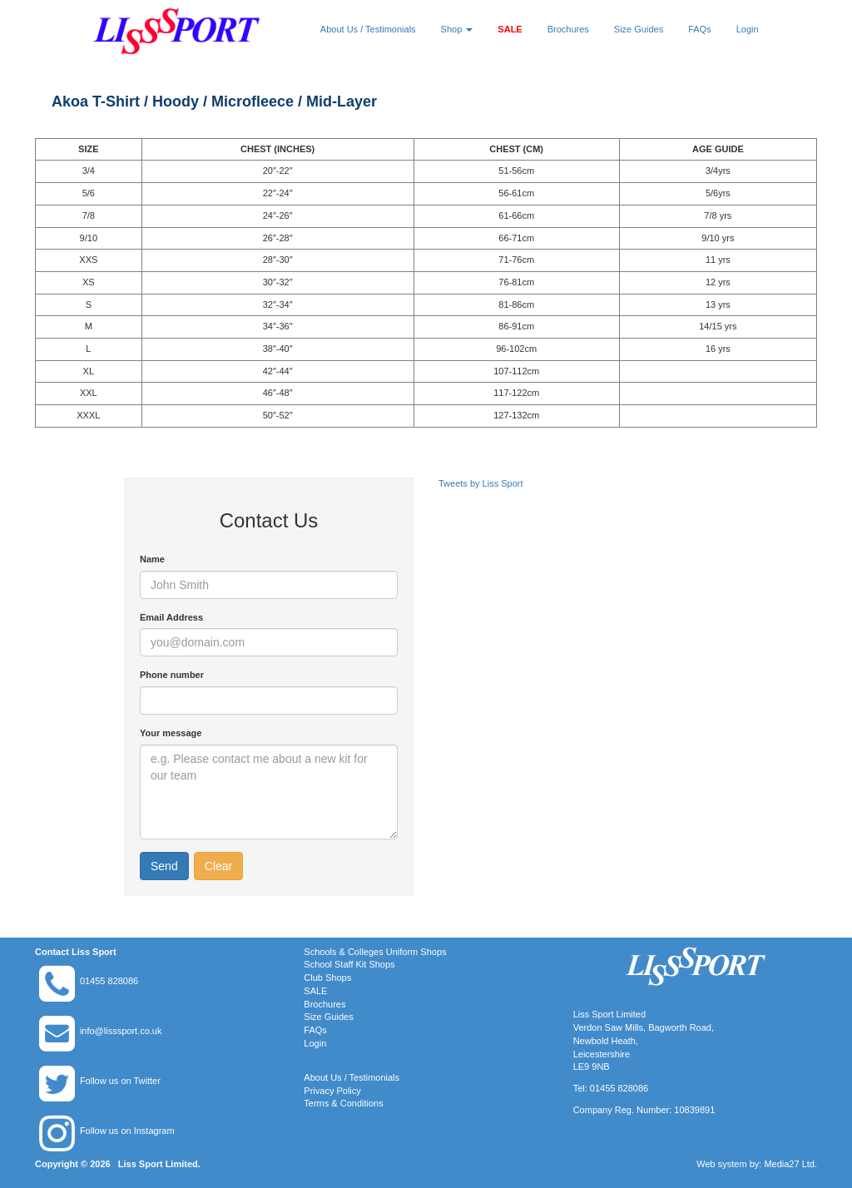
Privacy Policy (332, 1091)
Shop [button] (457, 29)
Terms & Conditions (343, 1103)
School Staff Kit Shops (349, 964)
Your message (170, 733)
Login (747, 29)
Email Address (171, 617)
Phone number (172, 675)
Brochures (568, 29)
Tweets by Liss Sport (480, 483)
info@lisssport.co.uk (121, 1031)
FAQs (699, 29)
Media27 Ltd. (790, 1164)
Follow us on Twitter (120, 1081)
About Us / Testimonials (368, 29)
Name (152, 559)
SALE (510, 29)
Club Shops (327, 978)
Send (164, 866)
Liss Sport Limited (158, 1164)
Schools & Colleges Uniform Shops (375, 952)
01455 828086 (109, 981)
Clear (218, 866)
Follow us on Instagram (127, 1131)
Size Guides (638, 29)
